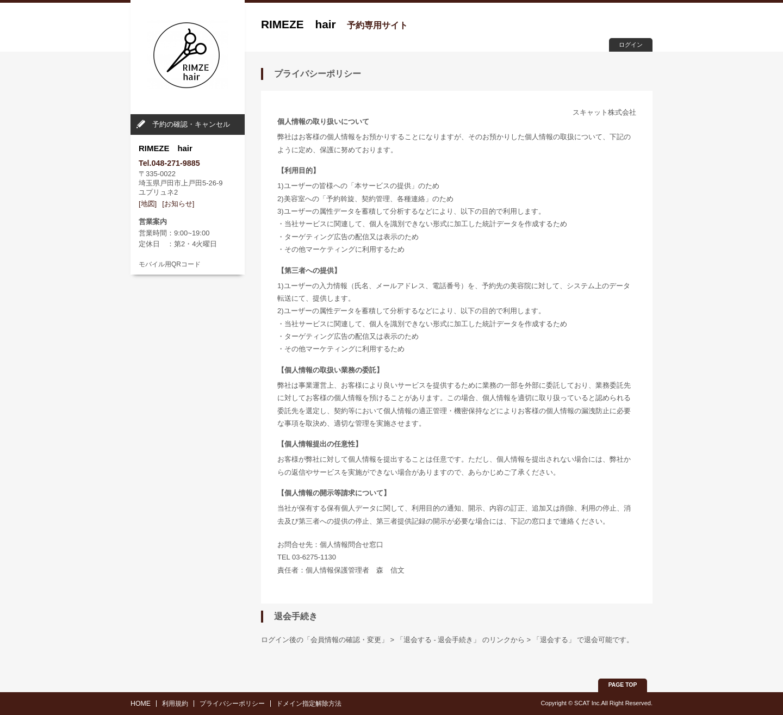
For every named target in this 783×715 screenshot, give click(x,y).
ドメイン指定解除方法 (308, 703)
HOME (140, 703)
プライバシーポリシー (232, 703)
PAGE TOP (622, 685)
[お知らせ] (178, 204)
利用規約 (175, 703)
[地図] (148, 204)
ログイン (631, 44)
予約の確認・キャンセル (191, 124)
